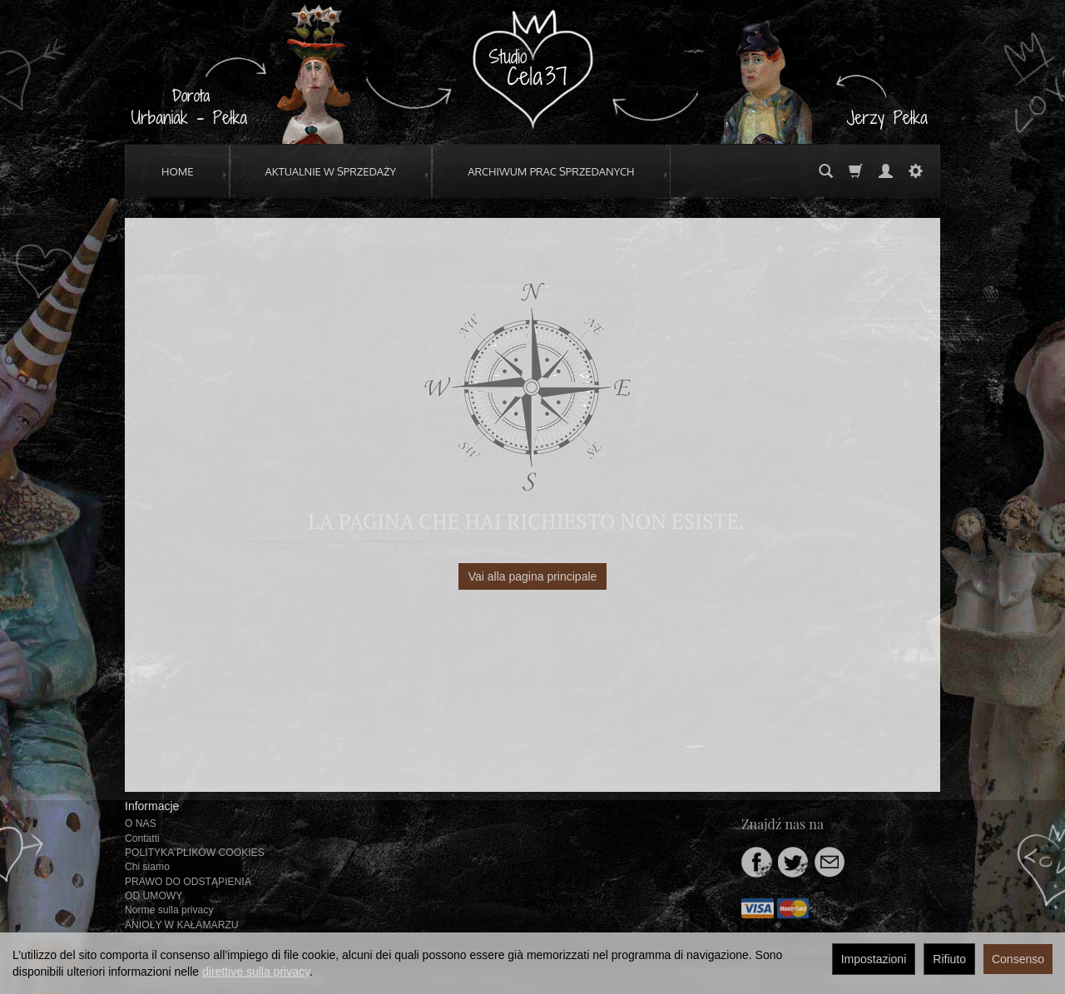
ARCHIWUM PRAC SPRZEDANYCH (551, 171)
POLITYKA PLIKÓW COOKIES (195, 852)
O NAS (140, 823)
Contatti (142, 838)
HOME (177, 171)
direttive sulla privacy (256, 971)
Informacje (152, 806)
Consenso (1018, 959)
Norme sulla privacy (169, 910)
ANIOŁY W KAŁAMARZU (182, 925)
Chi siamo (147, 867)
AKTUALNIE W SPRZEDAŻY (331, 171)
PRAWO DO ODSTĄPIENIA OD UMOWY (187, 889)
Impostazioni (874, 959)
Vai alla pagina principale (532, 576)
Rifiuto (949, 959)
